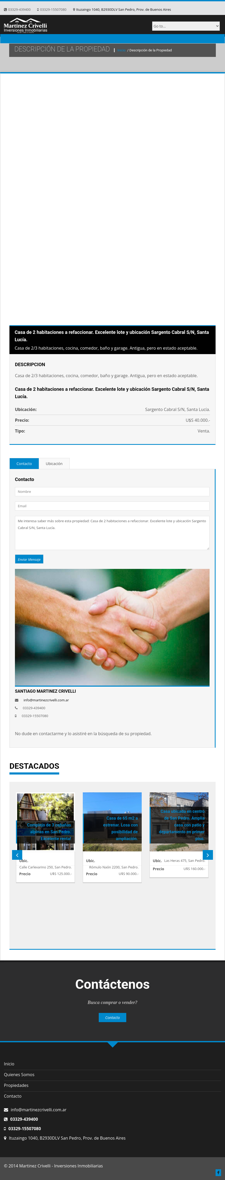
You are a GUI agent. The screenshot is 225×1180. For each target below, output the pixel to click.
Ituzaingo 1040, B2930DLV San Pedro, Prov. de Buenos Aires (123, 9)
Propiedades (16, 1085)
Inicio (121, 50)
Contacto (24, 463)
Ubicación (54, 463)
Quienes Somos (19, 1074)
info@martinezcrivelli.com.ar (46, 700)
